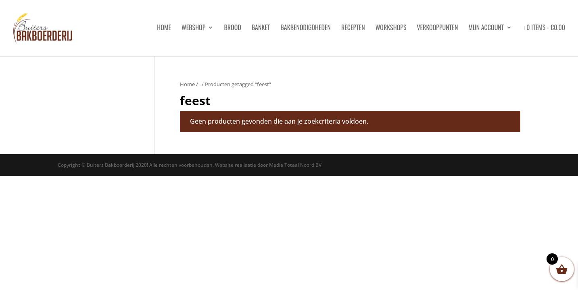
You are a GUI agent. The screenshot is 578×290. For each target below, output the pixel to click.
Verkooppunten (437, 28)
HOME (164, 28)
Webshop (193, 28)
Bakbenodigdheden (305, 28)
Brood (232, 28)
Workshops (391, 28)
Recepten (353, 28)
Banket (261, 28)
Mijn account (486, 28)
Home (187, 84)
